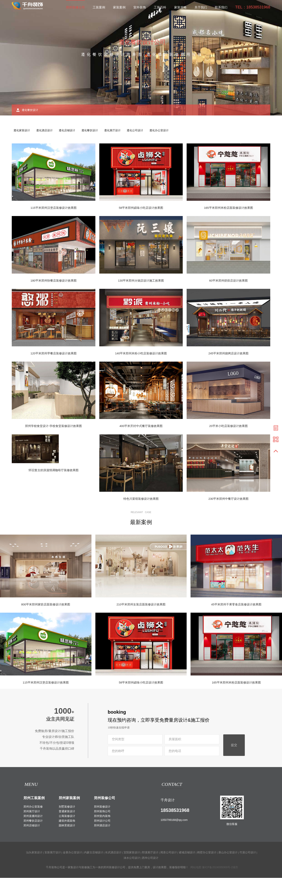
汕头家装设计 (34, 852)
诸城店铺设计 (187, 852)
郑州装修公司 (75, 7)
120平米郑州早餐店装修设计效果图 (54, 353)
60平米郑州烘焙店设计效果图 (228, 280)
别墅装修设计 (67, 806)
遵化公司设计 (137, 130)
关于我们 (200, 7)
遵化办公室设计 (161, 130)
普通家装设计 (67, 811)
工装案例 (99, 7)
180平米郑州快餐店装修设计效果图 (54, 280)
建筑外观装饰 (67, 820)
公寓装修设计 (67, 816)
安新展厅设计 (52, 852)
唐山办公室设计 (228, 852)
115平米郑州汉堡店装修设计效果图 (54, 208)
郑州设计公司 (102, 820)
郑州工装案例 (34, 798)
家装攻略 (180, 7)
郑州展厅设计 (32, 811)
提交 (234, 745)
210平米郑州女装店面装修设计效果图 (141, 604)
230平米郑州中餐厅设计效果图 (228, 499)
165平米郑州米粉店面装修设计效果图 (228, 208)
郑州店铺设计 (32, 825)
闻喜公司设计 (168, 852)
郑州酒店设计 (102, 825)
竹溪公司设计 (248, 852)
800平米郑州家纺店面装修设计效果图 (45, 604)
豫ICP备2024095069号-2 (217, 867)
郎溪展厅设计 (150, 852)
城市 (235, 867)
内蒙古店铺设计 (93, 852)
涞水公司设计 (132, 858)
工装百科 (160, 7)
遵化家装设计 (22, 130)
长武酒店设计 (113, 852)
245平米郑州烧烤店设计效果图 (228, 353)
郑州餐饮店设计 (33, 820)
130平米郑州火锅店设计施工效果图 (141, 280)
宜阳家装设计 (132, 852)
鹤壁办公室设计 (206, 852)
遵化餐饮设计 (91, 130)
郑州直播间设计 (33, 816)
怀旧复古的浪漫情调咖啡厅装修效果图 (54, 470)
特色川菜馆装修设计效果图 (141, 499)
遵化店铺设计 (68, 130)
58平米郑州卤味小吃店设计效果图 (141, 208)
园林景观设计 (67, 825)
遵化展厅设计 (114, 130)
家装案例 (119, 7)
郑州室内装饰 (102, 816)
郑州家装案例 (69, 798)
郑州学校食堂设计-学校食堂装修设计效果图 (53, 426)
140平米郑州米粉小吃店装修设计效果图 (141, 353)
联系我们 (221, 7)
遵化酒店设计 (45, 130)
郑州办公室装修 (33, 806)
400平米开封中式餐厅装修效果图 (141, 426)
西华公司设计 (150, 858)
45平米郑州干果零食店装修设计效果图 (236, 604)
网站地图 (195, 867)
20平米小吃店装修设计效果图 (228, 426)
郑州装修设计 (102, 806)
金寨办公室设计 (72, 852)
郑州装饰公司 (102, 811)
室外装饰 (139, 7)
